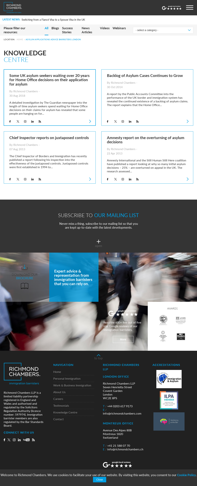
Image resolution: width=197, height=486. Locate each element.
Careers (58, 399)
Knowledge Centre (65, 412)
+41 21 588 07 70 (116, 445)
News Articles (87, 30)
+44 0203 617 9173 (118, 406)
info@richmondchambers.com (122, 411)
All (46, 28)
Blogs (55, 28)
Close (99, 479)
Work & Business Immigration (72, 385)
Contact (58, 419)
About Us (59, 392)
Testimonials (61, 406)
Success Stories (67, 30)
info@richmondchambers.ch (123, 449)
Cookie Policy (186, 475)
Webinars (119, 28)
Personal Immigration (67, 379)
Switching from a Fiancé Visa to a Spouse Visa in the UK (53, 19)
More (123, 339)
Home (20, 39)
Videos (104, 28)
